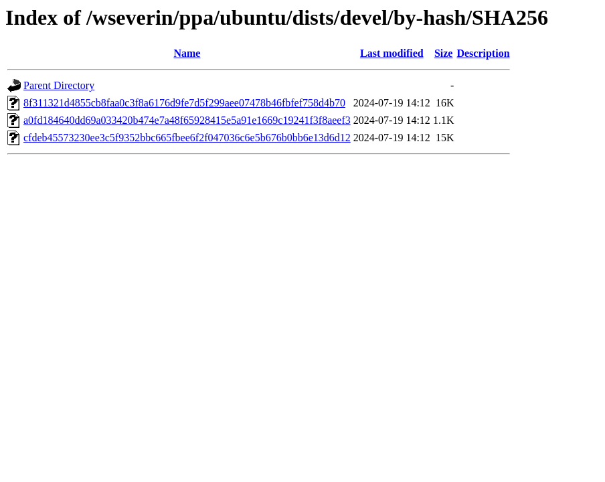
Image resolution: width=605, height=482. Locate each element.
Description (482, 53)
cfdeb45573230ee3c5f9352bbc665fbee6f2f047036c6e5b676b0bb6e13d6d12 (187, 137)
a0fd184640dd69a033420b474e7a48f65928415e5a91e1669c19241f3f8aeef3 (187, 120)
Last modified (392, 53)
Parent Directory (58, 85)
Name (186, 53)
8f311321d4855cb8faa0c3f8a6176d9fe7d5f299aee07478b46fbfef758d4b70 (184, 102)
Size (443, 53)
